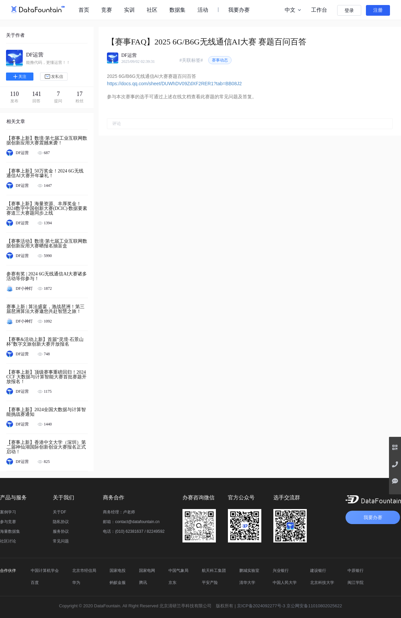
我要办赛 (239, 10)
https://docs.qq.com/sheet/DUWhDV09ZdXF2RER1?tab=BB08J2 (174, 83)
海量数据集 (10, 531)
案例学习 (8, 512)
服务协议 (61, 531)
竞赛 (106, 10)
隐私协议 (61, 521)
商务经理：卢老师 (119, 512)
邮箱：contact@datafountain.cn (131, 521)
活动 (202, 10)
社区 (152, 10)
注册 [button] (378, 10)
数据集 (177, 10)
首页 (84, 10)
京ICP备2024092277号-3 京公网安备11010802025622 (289, 605)
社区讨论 (8, 541)
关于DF (59, 512)
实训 (129, 10)
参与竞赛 (8, 521)
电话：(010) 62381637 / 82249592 (133, 531)
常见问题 (61, 541)
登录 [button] (349, 10)
